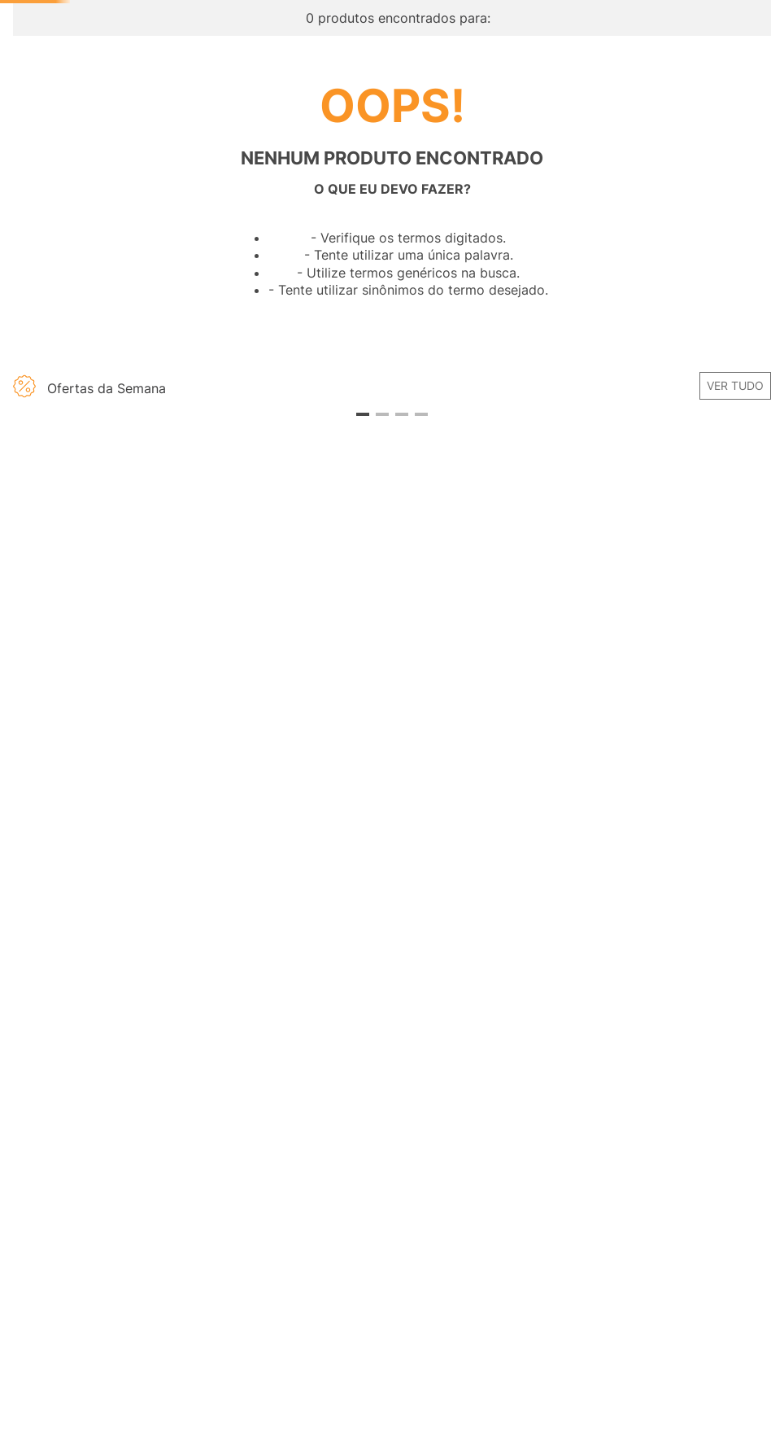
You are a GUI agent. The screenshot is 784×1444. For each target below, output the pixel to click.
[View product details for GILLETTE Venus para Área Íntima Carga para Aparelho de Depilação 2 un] (486, 730)
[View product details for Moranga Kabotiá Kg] (108, 730)
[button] (107, 643)
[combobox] (421, 94)
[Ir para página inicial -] (112, 49)
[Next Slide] (760, 708)
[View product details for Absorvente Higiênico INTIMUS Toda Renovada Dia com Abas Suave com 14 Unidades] (676, 730)
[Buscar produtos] (590, 94)
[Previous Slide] (23, 708)
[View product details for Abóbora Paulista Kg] (297, 730)
